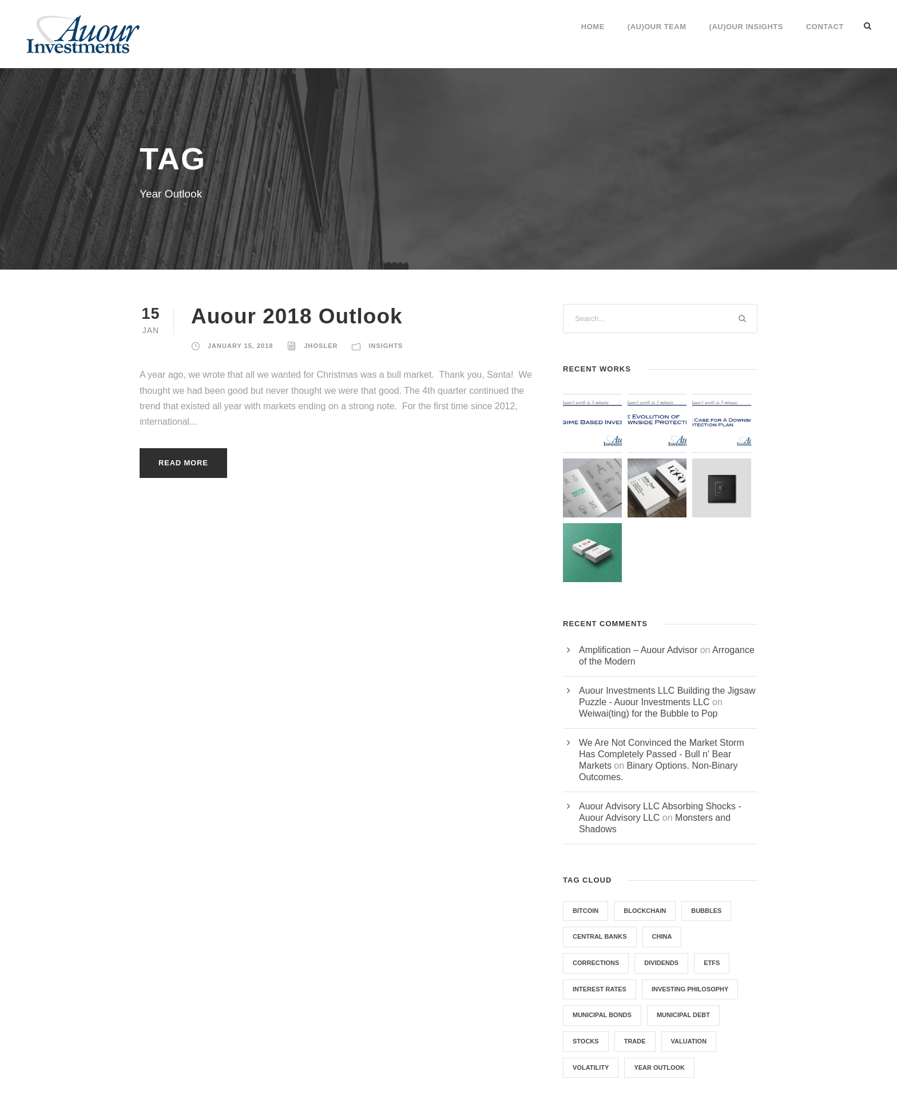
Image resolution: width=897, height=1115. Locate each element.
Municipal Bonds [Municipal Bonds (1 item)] (602, 1014)
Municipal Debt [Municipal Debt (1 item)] (683, 1014)
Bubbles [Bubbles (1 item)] (706, 910)
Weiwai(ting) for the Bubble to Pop (648, 713)
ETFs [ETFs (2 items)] (712, 962)
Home (593, 26)
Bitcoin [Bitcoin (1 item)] (585, 910)
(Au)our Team (657, 26)
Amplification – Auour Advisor (638, 650)
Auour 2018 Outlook (297, 316)
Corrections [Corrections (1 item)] (596, 962)
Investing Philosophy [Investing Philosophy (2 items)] (690, 989)
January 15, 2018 (240, 345)
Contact (825, 26)
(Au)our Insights (746, 26)
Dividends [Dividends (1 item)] (661, 962)
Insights (385, 345)
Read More (183, 462)
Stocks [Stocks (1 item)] (586, 1041)
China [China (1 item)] (662, 936)
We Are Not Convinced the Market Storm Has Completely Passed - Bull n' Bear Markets (661, 754)
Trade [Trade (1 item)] (635, 1041)
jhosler (321, 345)
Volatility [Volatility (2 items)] (591, 1067)
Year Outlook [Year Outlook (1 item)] (659, 1067)
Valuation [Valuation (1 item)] (689, 1041)
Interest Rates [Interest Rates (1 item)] (599, 989)
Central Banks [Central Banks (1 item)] (600, 936)
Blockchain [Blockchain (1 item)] (645, 910)
